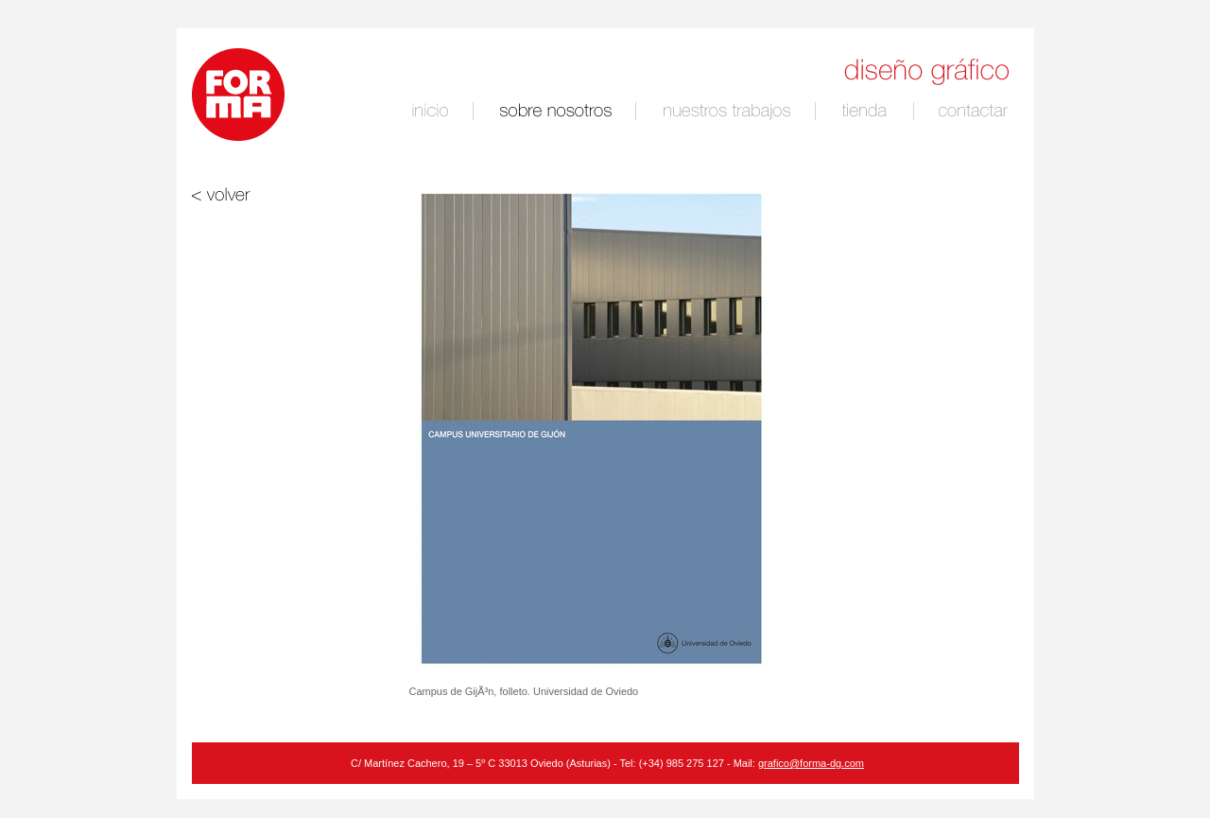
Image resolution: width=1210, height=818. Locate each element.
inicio (432, 111)
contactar (975, 111)
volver (259, 194)
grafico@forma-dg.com (811, 763)
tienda (866, 111)
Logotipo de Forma (238, 94)
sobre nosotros (558, 111)
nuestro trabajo (729, 111)
